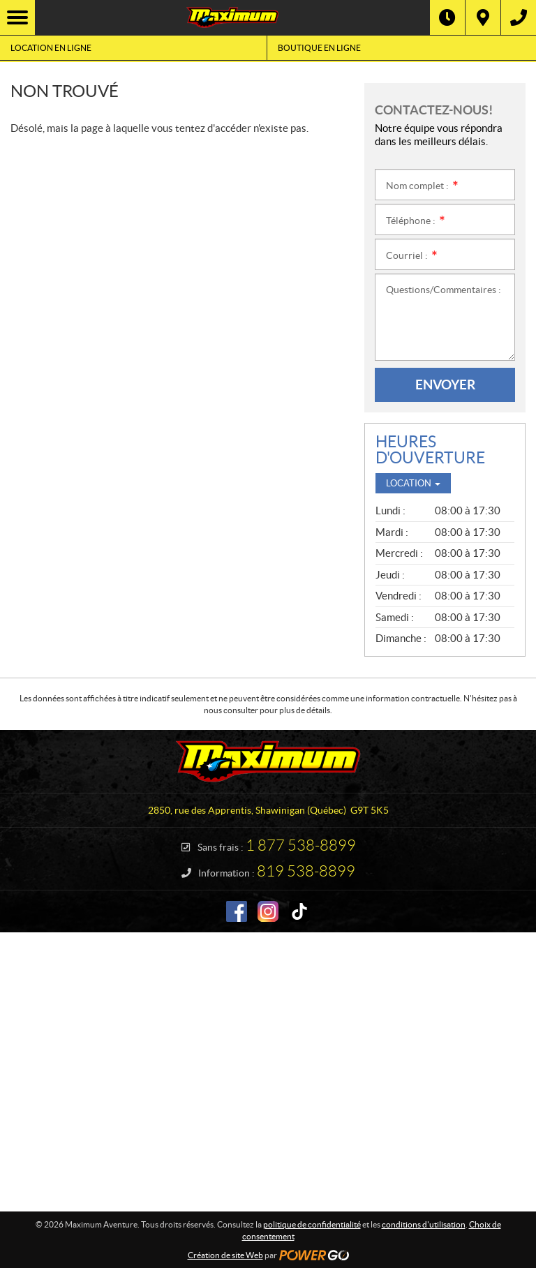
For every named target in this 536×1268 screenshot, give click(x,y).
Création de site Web (225, 1255)
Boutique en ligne (319, 47)
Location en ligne (50, 47)
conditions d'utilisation (424, 1224)
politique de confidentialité (312, 1224)
